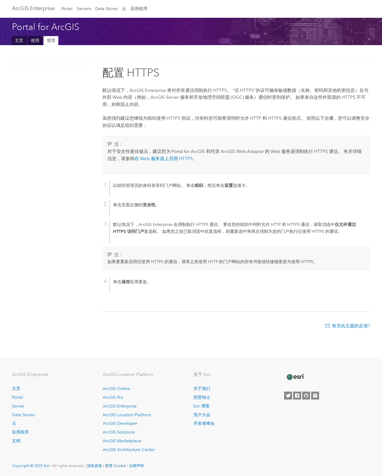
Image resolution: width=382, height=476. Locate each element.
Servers (84, 8)
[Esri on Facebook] (297, 396)
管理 (51, 40)
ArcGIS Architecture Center (129, 449)
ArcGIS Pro (113, 397)
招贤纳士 (201, 397)
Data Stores (106, 8)
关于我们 (201, 388)
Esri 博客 (201, 406)
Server (18, 406)
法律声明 (136, 466)
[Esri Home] (295, 377)
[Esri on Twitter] (288, 396)
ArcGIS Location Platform (127, 414)
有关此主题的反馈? (351, 325)
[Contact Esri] (315, 396)
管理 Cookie (115, 466)
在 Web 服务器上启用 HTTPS (163, 158)
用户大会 (201, 414)
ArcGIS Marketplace (122, 440)
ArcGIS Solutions (119, 432)
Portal (66, 8)
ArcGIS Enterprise (33, 8)
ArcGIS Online (116, 388)
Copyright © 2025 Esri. (31, 466)
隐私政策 (94, 466)
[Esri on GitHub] (306, 396)
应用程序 (139, 8)
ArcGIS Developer (120, 423)
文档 (16, 440)
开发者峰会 (204, 423)
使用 (35, 40)
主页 (19, 40)
